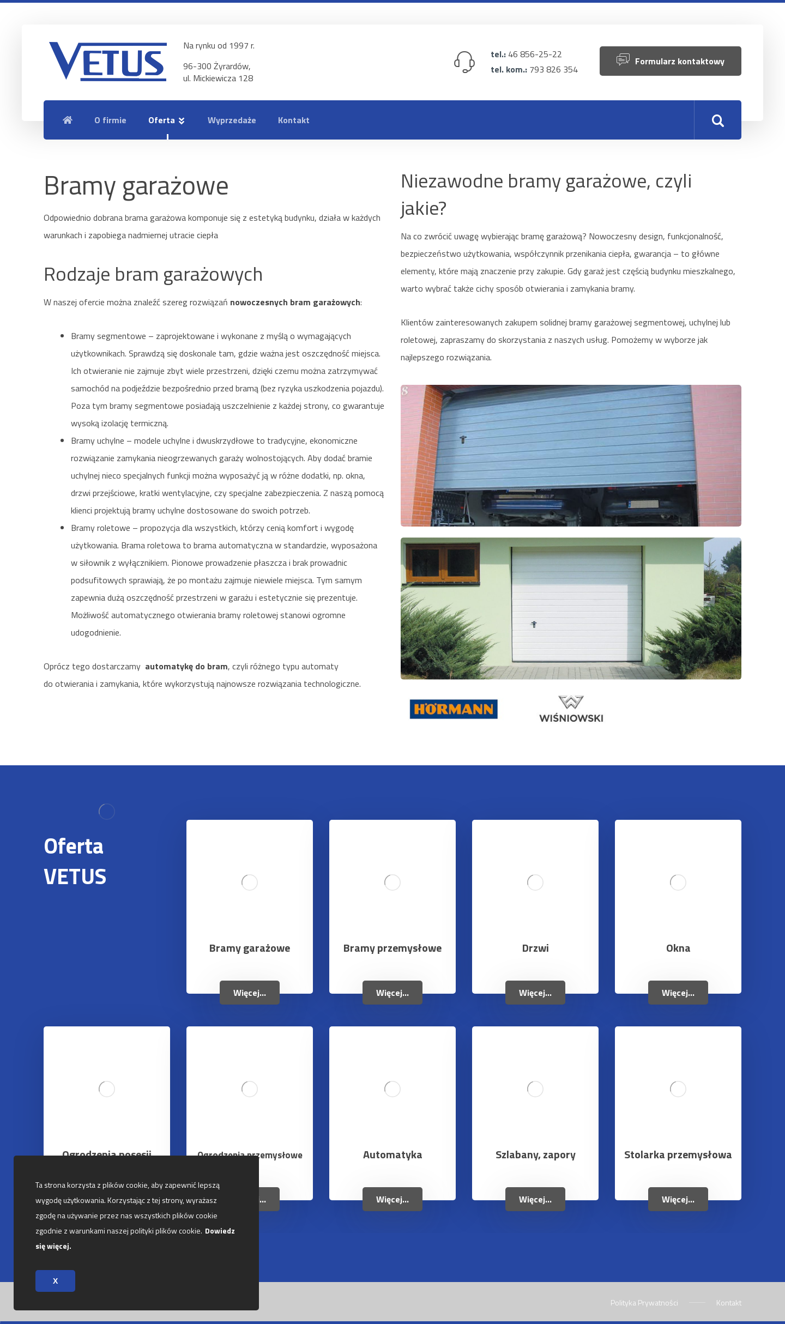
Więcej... (249, 992)
